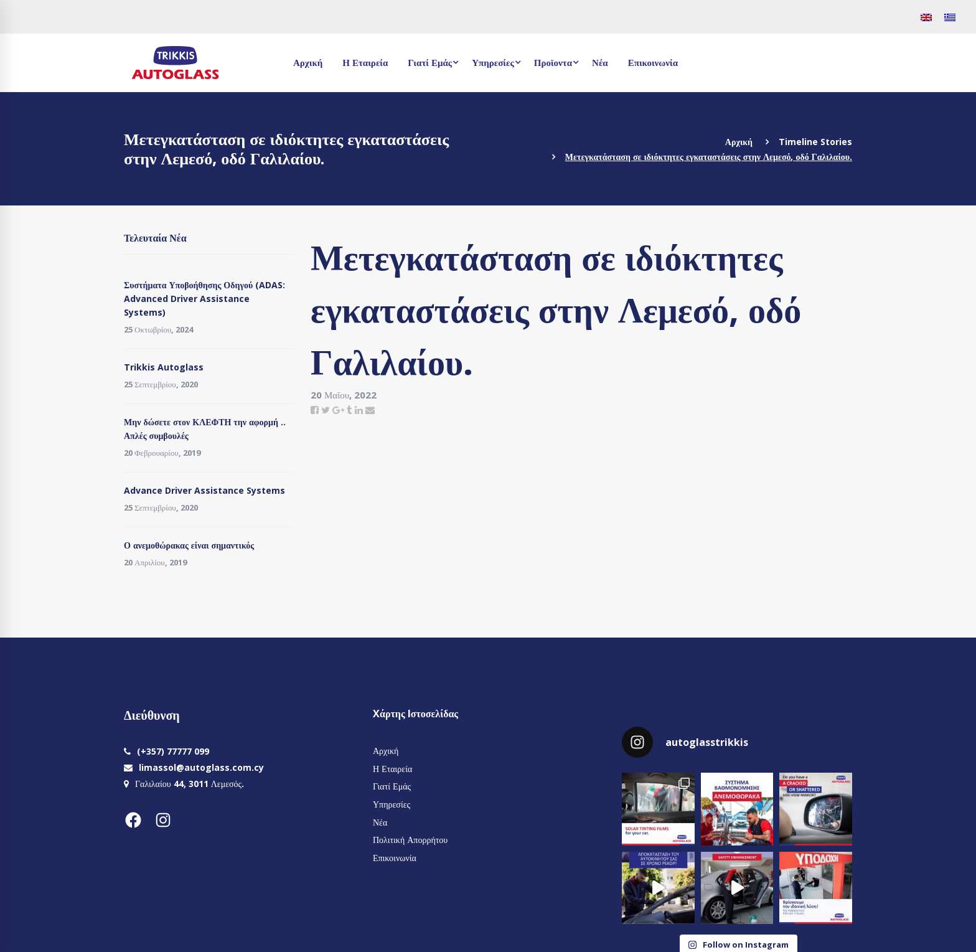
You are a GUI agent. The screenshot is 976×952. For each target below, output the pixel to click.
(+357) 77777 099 (173, 751)
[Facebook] (315, 409)
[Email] (370, 409)
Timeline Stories (815, 142)
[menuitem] (926, 17)
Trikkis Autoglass (164, 367)
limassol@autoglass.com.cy (201, 767)
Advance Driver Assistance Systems (204, 490)
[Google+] (338, 409)
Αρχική (739, 142)
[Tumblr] (349, 409)
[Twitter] (325, 409)
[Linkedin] (359, 409)
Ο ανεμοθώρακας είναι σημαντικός (189, 545)
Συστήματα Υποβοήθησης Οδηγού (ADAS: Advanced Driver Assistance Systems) (204, 298)
